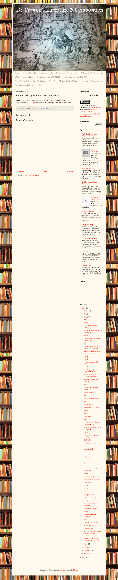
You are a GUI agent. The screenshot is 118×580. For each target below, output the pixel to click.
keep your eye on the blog (92, 407)
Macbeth (85, 81)
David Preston (94, 107)
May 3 (86, 512)
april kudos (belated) (90, 463)
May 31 (86, 322)
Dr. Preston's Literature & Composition (59, 10)
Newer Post (20, 172)
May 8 (86, 486)
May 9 (86, 474)
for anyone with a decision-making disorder (92, 423)
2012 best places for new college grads (91, 436)
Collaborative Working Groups (92, 73)
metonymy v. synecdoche (91, 522)
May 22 (86, 384)
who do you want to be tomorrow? (91, 470)
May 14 (86, 446)
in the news (87, 416)
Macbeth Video (96, 81)
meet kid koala (88, 528)
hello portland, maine (90, 508)
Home (17, 73)
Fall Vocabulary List (30, 73)
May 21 (86, 395)
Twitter (33, 102)
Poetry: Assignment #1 (95, 150)
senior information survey (92, 480)
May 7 (86, 489)
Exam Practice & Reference (24, 85)
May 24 (86, 359)
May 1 (86, 519)
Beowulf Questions (88, 211)
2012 (84, 308)
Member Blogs (28, 77)
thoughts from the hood (91, 443)
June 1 (86, 320)
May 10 (86, 466)
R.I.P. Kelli (87, 440)
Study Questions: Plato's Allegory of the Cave (89, 135)
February (87, 550)
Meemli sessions (89, 392)
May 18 (86, 401)
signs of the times (89, 525)
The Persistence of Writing (90, 238)
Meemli (86, 410)
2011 (84, 557)
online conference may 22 (92, 398)
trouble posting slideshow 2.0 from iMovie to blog (93, 347)
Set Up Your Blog (87, 225)
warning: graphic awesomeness (89, 450)
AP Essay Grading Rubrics (68, 81)
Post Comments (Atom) (32, 175)
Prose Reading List (58, 73)
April (86, 544)
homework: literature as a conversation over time (91, 539)
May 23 (86, 367)
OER (40, 85)
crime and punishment (90, 454)
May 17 (86, 413)
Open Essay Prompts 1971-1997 (43, 81)
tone (85, 492)
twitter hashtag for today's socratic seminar (92, 352)
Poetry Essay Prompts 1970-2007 (75, 77)
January (86, 553)
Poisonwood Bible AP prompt (96, 198)
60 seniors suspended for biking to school (91, 363)
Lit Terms (44, 73)
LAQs (17, 77)
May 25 (86, 356)
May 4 (86, 501)
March (86, 547)
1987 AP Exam (86, 265)
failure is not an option (91, 498)
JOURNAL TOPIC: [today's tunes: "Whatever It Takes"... (92, 533)
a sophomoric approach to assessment (92, 339)
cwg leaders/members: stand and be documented (92, 375)
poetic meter (87, 483)
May (85, 317)
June (85, 314)
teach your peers (89, 495)
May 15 (86, 432)
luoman (62, 570)
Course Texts (72, 73)
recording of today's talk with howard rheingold (93, 371)
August (86, 311)
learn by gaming (89, 477)
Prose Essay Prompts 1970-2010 (48, 77)
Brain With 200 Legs (88, 168)
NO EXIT (85, 252)
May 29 (86, 343)
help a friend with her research (90, 326)
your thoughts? (88, 404)
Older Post (69, 172)
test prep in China (89, 457)
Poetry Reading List (22, 81)
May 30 (86, 335)
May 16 (86, 419)
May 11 (86, 460)
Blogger (75, 570)
